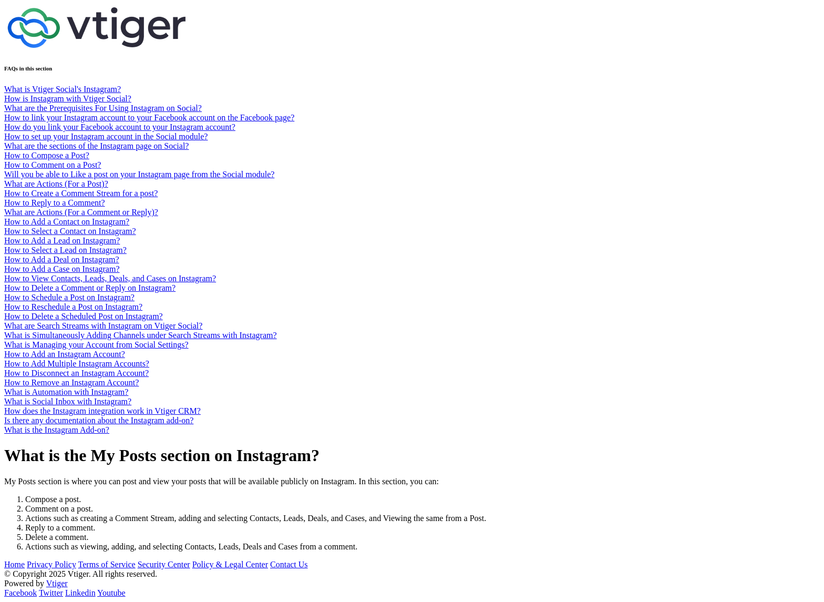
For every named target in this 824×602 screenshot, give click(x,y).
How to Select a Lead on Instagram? (65, 250)
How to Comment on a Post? (52, 164)
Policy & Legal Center (230, 564)
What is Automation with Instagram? (66, 391)
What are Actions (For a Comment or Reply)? (81, 212)
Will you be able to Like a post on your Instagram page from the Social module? (139, 174)
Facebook (20, 592)
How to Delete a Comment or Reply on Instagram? (90, 287)
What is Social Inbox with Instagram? (67, 401)
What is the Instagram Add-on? (56, 429)
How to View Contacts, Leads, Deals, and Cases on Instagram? (110, 278)
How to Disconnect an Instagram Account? (76, 373)
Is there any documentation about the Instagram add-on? (98, 420)
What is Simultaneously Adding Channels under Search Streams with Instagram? (140, 335)
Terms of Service (107, 564)
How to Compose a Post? (46, 155)
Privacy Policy (51, 564)
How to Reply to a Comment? (54, 202)
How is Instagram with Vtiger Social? (67, 98)
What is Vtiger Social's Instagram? (62, 89)
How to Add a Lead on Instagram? (62, 240)
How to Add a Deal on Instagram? (61, 259)
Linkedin (80, 592)
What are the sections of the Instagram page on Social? (96, 145)
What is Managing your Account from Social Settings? (96, 344)
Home (14, 564)
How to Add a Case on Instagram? (62, 268)
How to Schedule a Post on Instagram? (69, 297)
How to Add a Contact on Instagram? (66, 221)
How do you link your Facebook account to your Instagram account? (119, 127)
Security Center (164, 564)
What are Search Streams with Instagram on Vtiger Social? (103, 325)
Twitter (51, 592)
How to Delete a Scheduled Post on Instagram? (83, 316)
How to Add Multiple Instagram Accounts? (76, 363)
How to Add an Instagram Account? (64, 354)
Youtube (111, 592)
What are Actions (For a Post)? (56, 183)
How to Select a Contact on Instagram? (70, 231)
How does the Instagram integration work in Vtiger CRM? (102, 410)
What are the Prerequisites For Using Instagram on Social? (103, 108)
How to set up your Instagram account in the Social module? (106, 136)
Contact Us (289, 564)
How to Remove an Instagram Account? (71, 382)
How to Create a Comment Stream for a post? (81, 193)
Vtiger (57, 583)
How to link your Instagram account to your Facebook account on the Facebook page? (149, 117)
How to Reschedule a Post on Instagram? (73, 306)
